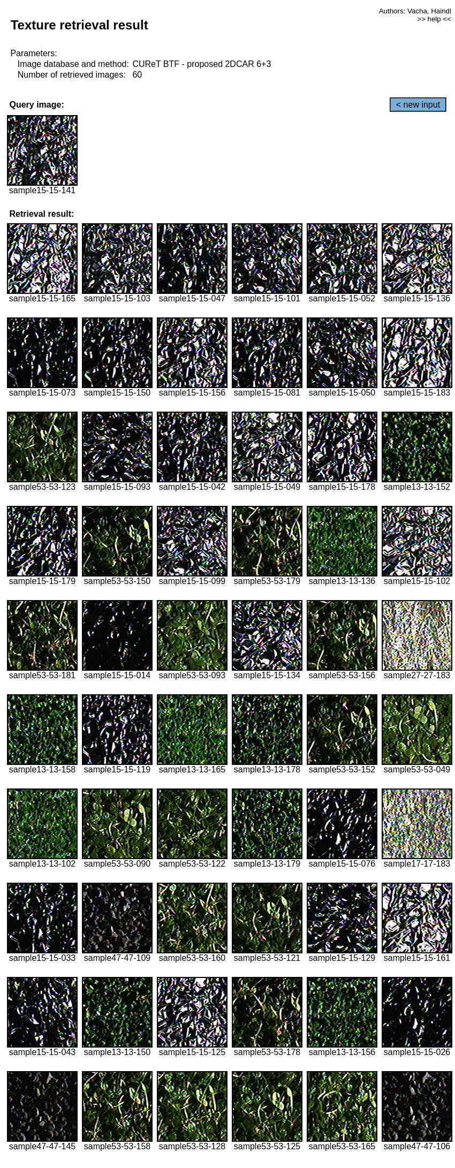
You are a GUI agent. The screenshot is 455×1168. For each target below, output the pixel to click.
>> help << (434, 19)
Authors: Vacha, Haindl (415, 11)
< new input (418, 104)
